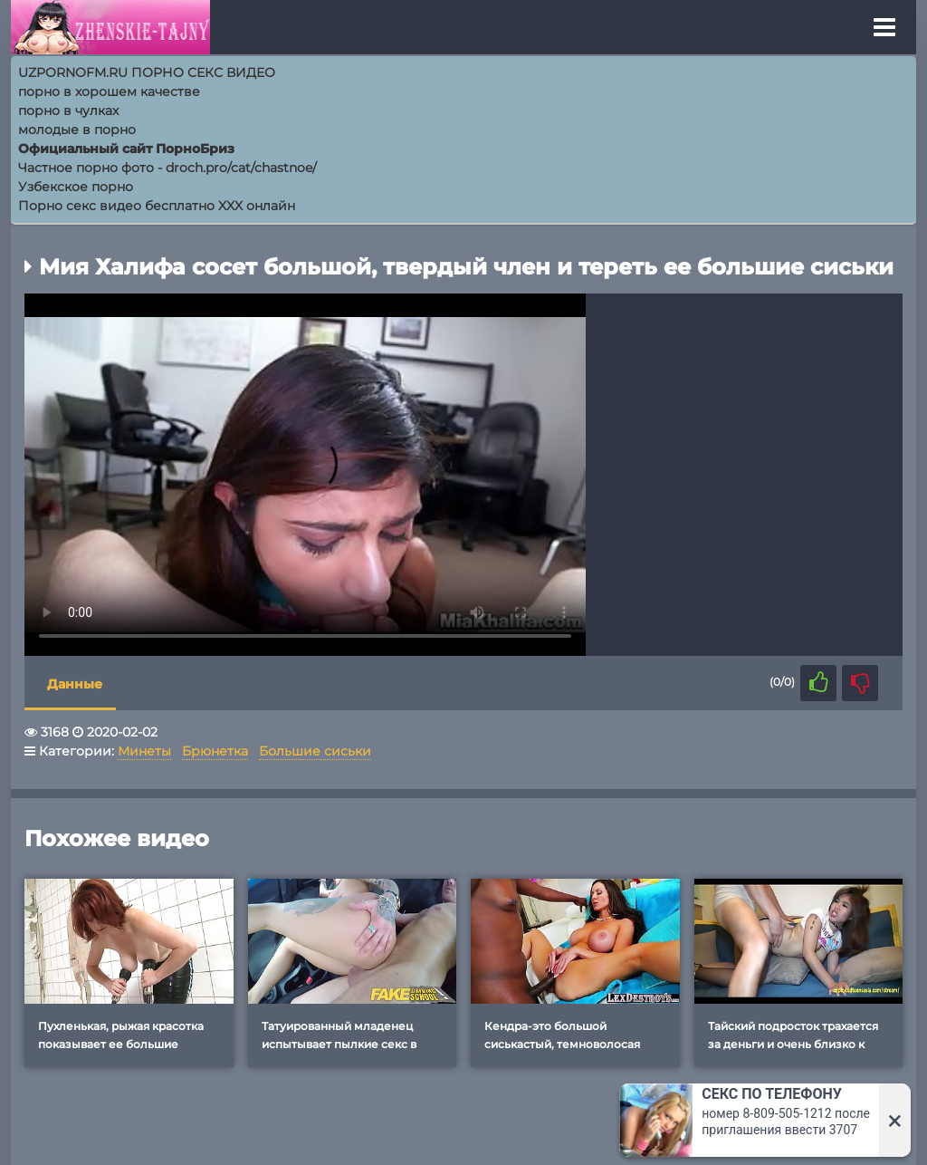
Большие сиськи (315, 751)
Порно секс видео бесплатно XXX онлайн (156, 205)
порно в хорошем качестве (109, 91)
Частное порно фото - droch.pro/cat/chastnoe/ (167, 167)
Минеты (144, 751)
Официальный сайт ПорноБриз (126, 148)
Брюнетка (215, 751)
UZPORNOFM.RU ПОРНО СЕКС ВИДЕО (146, 72)
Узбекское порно (75, 186)
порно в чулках (68, 110)
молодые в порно (77, 129)
